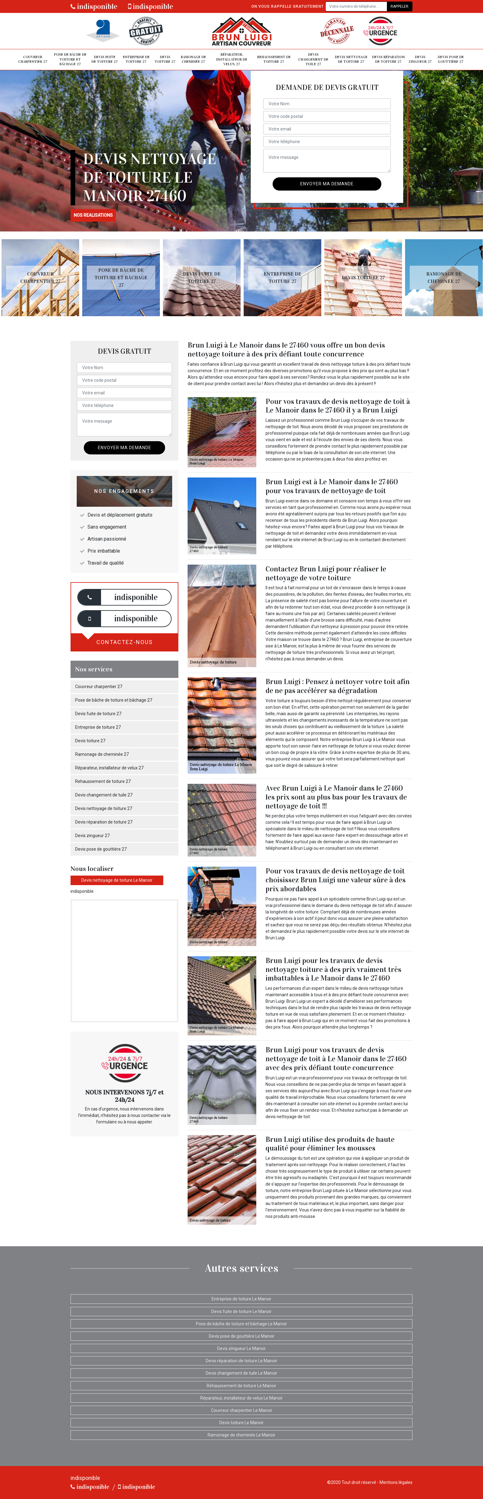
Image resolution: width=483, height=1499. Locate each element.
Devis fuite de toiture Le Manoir (241, 1311)
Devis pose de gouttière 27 (451, 59)
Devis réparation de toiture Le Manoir (241, 1360)
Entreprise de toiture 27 (136, 59)
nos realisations (93, 215)
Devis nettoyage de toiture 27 (351, 59)
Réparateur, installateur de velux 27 (231, 59)
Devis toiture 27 (165, 59)
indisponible (94, 6)
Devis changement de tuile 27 (313, 59)
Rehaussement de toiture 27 (274, 59)
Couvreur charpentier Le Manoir (241, 1410)
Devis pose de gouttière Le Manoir (241, 1336)
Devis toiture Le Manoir (241, 1422)
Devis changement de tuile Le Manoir (241, 1373)
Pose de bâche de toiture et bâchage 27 (70, 59)
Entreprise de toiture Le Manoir (241, 1298)
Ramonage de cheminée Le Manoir (241, 1435)
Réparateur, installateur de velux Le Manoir (241, 1398)
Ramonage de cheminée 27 (193, 59)
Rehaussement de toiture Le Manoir (241, 1385)
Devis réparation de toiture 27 (388, 59)
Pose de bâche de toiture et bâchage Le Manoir (241, 1323)
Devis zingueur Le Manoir (241, 1348)
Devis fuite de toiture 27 (104, 59)
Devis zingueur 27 (420, 59)
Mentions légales (396, 1482)
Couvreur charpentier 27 (32, 59)
